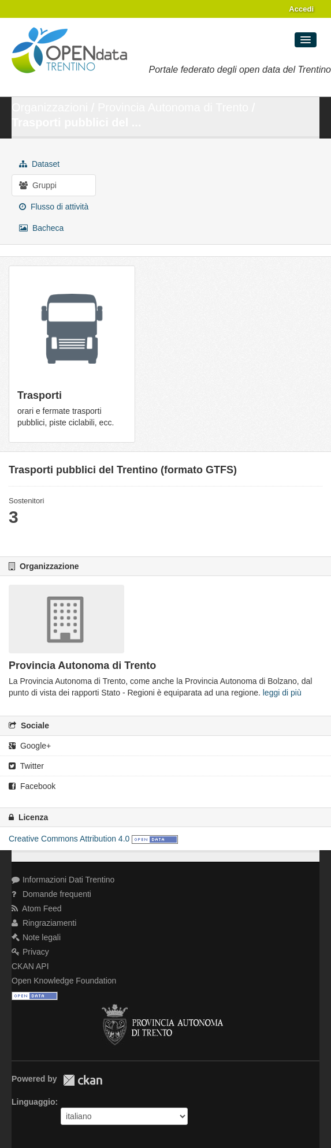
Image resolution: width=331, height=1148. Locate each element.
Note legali (36, 937)
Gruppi (38, 185)
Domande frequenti (51, 894)
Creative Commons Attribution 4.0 (69, 838)
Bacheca (41, 228)
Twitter (26, 766)
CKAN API (30, 966)
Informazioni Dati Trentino (63, 879)
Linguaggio (33, 1101)
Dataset (39, 164)
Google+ (30, 745)
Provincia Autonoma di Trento (173, 107)
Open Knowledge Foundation (64, 980)
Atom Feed (37, 908)
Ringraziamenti (44, 923)
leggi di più (282, 692)
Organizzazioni (50, 107)
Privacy (30, 951)
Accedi (301, 9)
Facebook (32, 786)
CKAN (82, 1080)
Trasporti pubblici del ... (76, 122)
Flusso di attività (53, 206)
